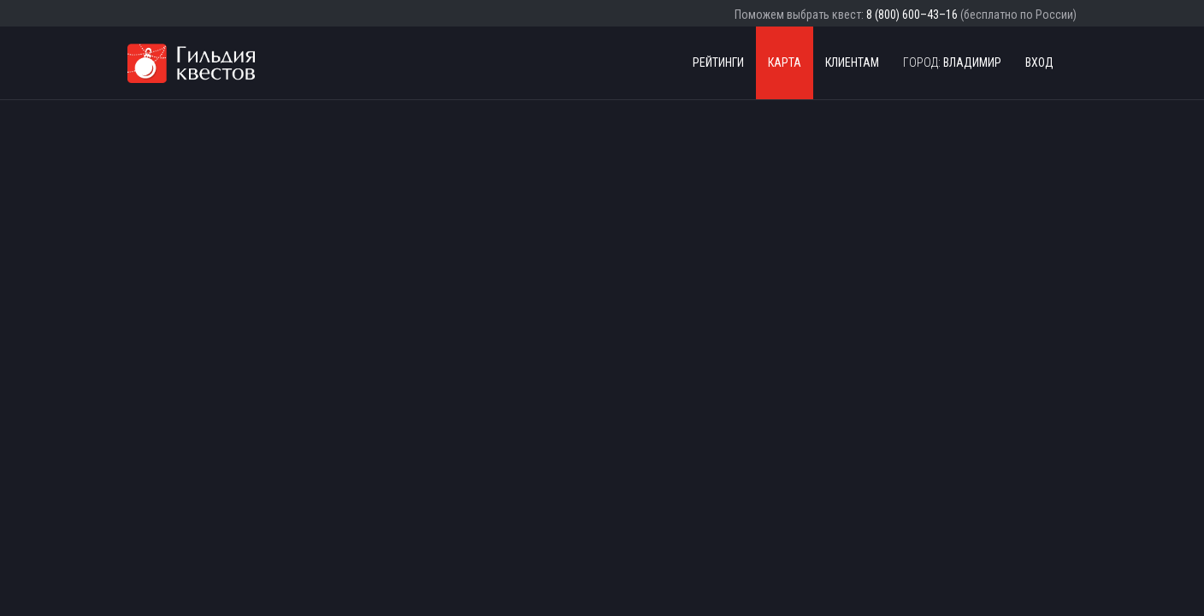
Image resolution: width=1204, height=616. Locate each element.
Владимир (952, 62)
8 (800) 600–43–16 (912, 14)
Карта (784, 62)
